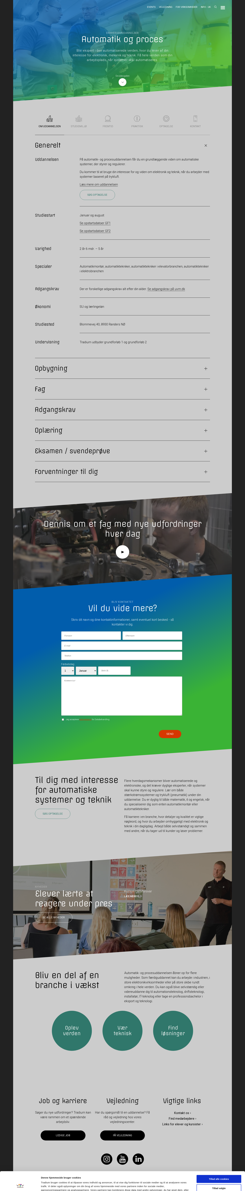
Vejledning (165, 7)
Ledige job (63, 1135)
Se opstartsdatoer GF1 (95, 223)
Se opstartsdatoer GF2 (95, 231)
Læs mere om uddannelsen (99, 184)
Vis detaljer (162, 1184)
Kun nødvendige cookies (219, 1178)
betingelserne (85, 719)
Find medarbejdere (181, 1119)
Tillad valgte (219, 1169)
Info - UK (206, 7)
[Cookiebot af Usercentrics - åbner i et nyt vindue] (20, 1185)
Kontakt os (181, 1113)
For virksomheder (186, 7)
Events (151, 7)
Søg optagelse (97, 194)
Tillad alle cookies (219, 1159)
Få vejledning (122, 1135)
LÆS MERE (130, 896)
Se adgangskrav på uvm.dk (166, 289)
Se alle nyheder (54, 917)
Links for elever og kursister (181, 1124)
